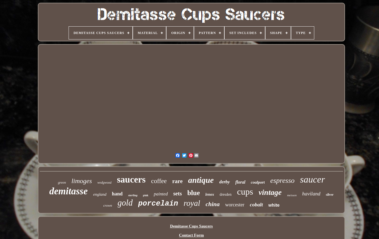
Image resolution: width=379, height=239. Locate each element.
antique (201, 179)
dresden (226, 194)
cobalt (256, 204)
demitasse (68, 191)
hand (117, 194)
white (274, 205)
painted (161, 194)
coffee (159, 181)
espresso (282, 180)
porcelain (158, 204)
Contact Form (191, 235)
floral (240, 182)
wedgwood (104, 182)
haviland (311, 194)
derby (224, 181)
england (99, 194)
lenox (209, 194)
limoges (81, 180)
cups (245, 192)
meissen (292, 195)
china (213, 204)
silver (329, 195)
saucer (312, 179)
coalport (258, 182)
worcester (234, 204)
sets (177, 193)
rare (177, 181)
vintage (270, 192)
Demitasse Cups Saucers (191, 226)
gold (125, 202)
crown (107, 205)
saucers (131, 179)
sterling (132, 195)
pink (145, 195)
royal (192, 203)
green (62, 182)
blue (193, 193)
